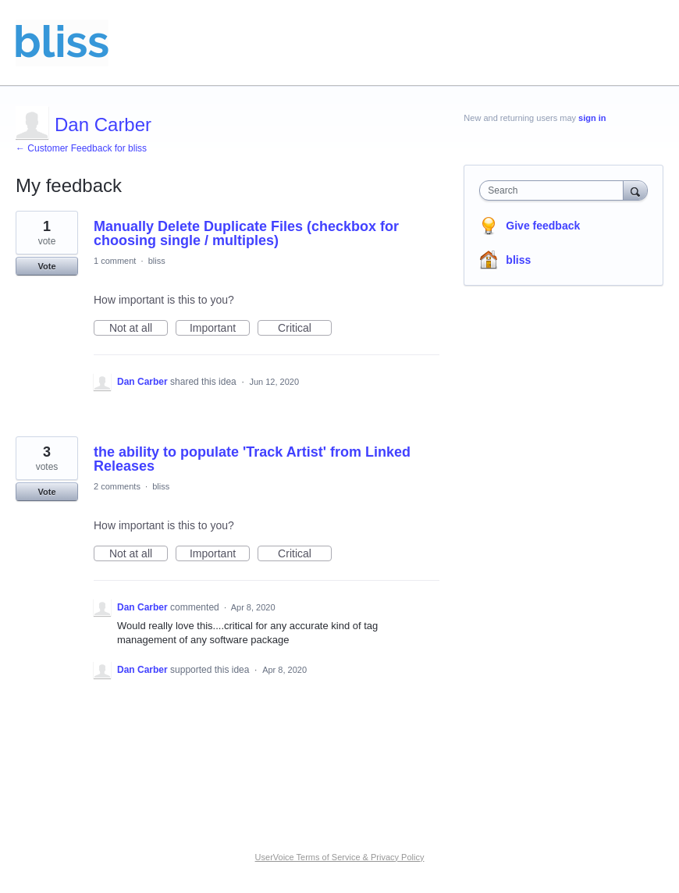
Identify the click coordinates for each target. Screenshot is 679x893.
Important (220, 329)
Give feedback (543, 225)
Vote (46, 266)
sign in (592, 118)
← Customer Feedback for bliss (81, 148)
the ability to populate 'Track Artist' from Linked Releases (252, 459)
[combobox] (554, 190)
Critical (305, 329)
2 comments (117, 486)
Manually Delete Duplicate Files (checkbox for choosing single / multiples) (246, 233)
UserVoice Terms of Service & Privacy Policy (340, 857)
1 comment (115, 260)
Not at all (138, 329)
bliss (156, 260)
